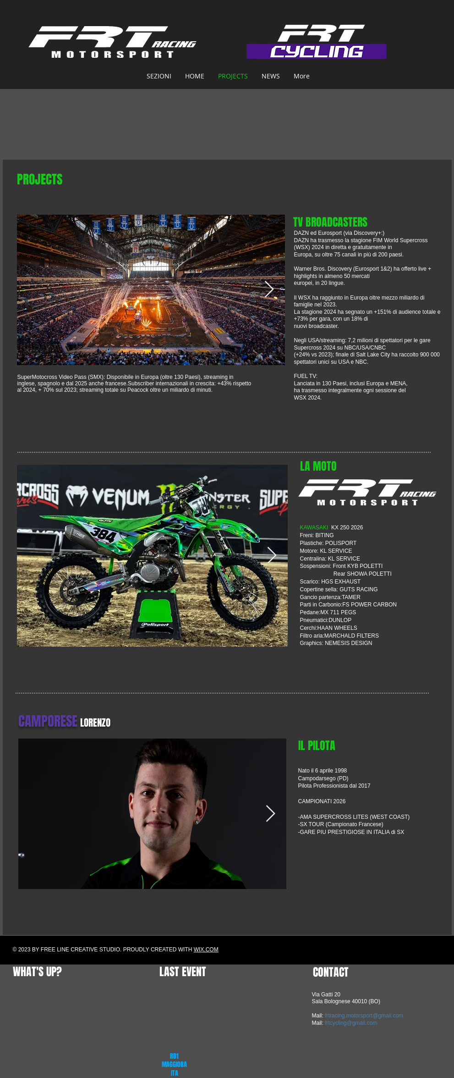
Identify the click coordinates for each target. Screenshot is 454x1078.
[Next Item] (269, 290)
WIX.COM (206, 949)
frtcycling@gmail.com (351, 1023)
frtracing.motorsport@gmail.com (364, 1015)
